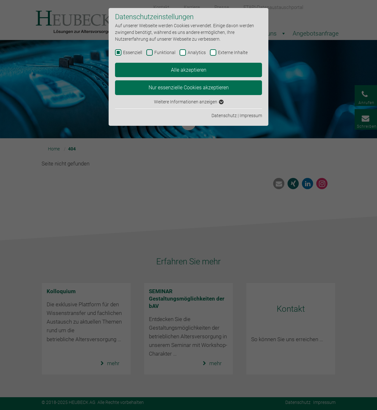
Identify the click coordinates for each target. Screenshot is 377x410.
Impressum (251, 115)
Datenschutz (224, 115)
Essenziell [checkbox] (132, 52)
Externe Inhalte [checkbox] (233, 52)
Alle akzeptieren (188, 70)
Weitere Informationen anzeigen (188, 101)
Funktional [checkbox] (164, 52)
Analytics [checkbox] (197, 52)
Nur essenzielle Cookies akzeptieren (189, 87)
